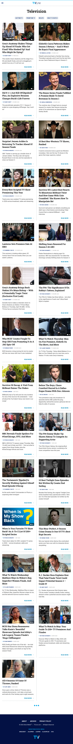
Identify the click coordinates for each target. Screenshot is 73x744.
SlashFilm (45, 732)
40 (69, 335)
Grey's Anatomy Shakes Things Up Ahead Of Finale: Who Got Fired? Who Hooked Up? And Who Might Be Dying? (17, 48)
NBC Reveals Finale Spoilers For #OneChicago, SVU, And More (17, 435)
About (24, 721)
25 (69, 571)
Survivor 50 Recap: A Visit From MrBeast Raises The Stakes (17, 387)
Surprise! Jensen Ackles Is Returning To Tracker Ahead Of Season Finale (17, 144)
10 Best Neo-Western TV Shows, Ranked (54, 143)
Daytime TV (19, 18)
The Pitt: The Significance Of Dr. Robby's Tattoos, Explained (54, 289)
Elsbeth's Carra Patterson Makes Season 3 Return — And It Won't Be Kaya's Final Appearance (54, 46)
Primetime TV (30, 18)
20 (32, 524)
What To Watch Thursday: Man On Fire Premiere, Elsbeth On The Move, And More (54, 341)
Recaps (41, 18)
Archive (33, 721)
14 (32, 185)
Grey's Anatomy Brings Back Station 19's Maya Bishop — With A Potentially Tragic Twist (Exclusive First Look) (17, 292)
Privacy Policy (45, 721)
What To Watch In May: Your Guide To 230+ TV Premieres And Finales (55, 629)
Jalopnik (31, 732)
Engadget (22, 732)
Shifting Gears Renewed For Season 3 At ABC (52, 245)
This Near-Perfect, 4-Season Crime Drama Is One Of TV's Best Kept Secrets (54, 531)
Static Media (27, 725)
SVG (52, 732)
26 (32, 622)
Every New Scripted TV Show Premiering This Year (16, 191)
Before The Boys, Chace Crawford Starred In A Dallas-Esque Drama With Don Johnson (54, 388)
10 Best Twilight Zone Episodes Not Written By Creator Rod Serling (54, 483)
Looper (38, 732)
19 (69, 240)
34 (32, 571)
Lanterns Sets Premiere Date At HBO (17, 245)
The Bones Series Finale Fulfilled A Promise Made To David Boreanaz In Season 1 (55, 96)
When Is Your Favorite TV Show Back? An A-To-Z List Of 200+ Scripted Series (17, 531)
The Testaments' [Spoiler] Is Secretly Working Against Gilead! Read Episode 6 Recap (18, 483)
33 (32, 381)
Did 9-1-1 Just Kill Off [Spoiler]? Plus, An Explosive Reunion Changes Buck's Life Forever (17, 95)
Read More (28, 67)
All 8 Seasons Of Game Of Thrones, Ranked (14, 682)
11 (69, 524)
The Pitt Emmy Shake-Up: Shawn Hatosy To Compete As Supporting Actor (53, 436)
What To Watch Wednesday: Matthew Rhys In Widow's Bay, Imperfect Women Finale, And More (17, 579)
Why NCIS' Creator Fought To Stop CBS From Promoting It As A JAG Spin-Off (18, 341)
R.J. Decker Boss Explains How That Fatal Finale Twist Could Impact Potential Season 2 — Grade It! (54, 579)
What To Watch (52, 18)
